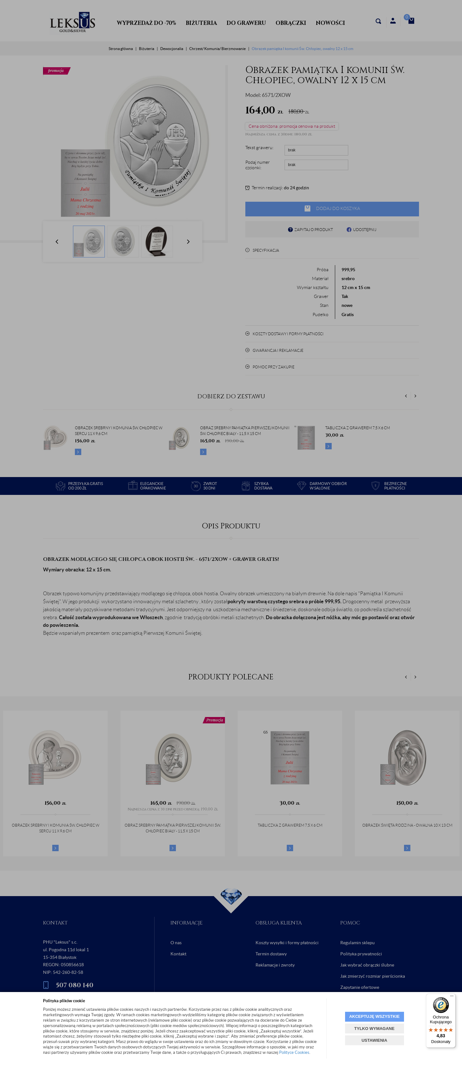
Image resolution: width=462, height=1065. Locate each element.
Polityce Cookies (294, 1052)
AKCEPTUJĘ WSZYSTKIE (374, 1016)
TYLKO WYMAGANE (374, 1028)
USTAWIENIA (374, 1040)
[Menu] (452, 997)
